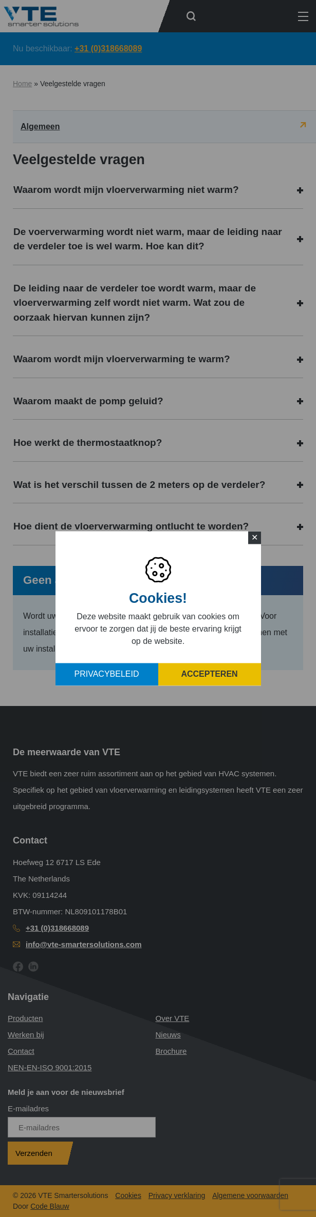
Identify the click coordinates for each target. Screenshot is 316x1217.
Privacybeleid (107, 674)
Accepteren (209, 674)
